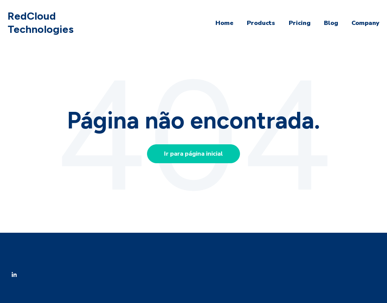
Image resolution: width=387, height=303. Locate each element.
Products (261, 23)
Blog (331, 23)
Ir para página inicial (193, 154)
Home (224, 23)
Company (365, 23)
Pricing (300, 23)
